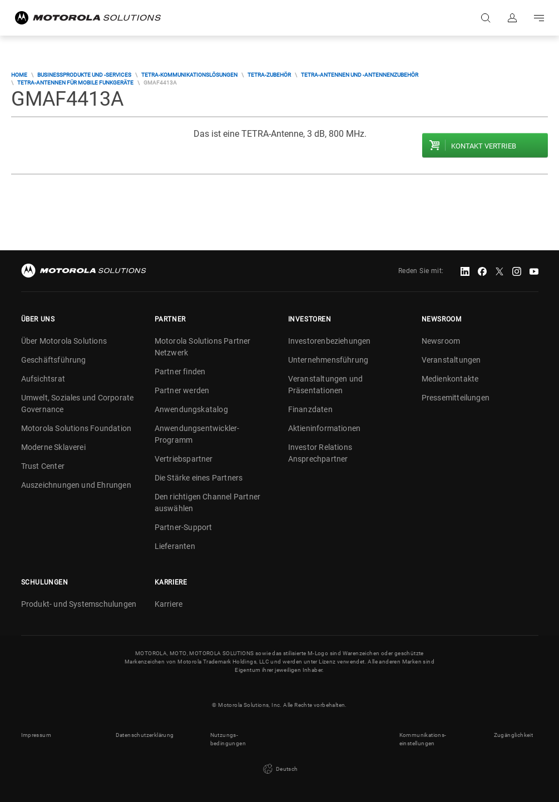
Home (19, 75)
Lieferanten (175, 546)
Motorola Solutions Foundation (76, 428)
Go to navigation (539, 17)
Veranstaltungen (451, 359)
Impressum (36, 735)
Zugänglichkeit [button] (513, 735)
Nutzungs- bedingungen (228, 739)
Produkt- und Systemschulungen (79, 604)
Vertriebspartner (184, 458)
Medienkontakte (450, 378)
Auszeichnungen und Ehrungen (76, 485)
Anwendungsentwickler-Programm (197, 434)
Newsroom (441, 340)
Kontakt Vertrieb (483, 146)
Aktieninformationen (324, 428)
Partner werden (182, 390)
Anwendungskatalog (191, 409)
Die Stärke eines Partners (199, 477)
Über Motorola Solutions (64, 340)
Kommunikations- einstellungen (423, 739)
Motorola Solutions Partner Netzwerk (203, 346)
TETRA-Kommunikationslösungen (189, 75)
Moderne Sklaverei (53, 447)
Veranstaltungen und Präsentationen (325, 384)
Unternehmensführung (328, 359)
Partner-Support (183, 527)
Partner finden (180, 371)
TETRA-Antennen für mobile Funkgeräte (75, 83)
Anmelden (512, 17)
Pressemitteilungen (456, 397)
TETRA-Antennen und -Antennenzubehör (359, 75)
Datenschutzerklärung (145, 735)
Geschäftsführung (53, 359)
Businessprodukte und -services (84, 75)
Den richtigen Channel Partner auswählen (208, 502)
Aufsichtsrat (43, 378)
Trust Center (43, 466)
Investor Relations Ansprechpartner (320, 453)
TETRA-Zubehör (269, 75)
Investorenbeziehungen (329, 340)
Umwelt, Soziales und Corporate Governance (77, 403)
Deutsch (279, 769)
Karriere (169, 604)
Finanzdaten (310, 409)
